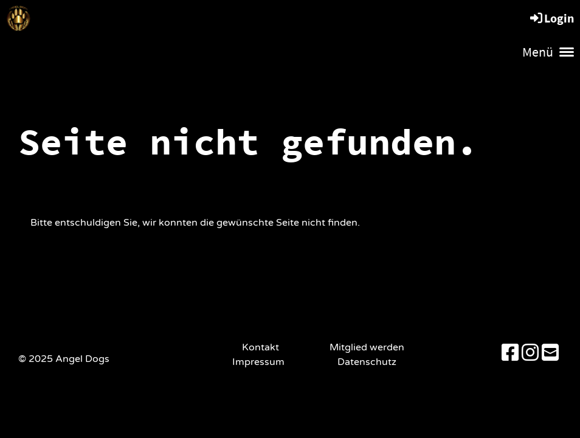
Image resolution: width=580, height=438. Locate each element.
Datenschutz (366, 362)
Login (551, 18)
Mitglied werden (367, 347)
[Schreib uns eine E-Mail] (550, 353)
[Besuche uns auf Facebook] (510, 353)
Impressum (260, 362)
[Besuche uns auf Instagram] (530, 353)
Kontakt (260, 347)
